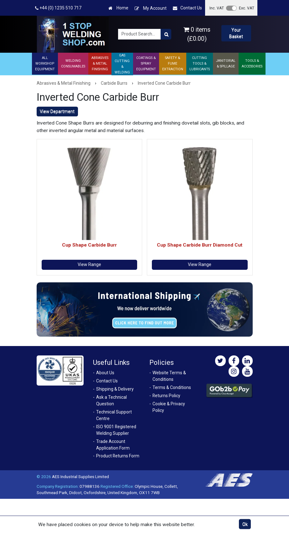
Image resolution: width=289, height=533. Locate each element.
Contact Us (187, 8)
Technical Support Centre (114, 415)
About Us (105, 372)
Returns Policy (166, 395)
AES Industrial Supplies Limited (80, 476)
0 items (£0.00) (196, 34)
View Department (57, 111)
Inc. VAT (216, 8)
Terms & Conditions (171, 387)
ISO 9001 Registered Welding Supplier (116, 430)
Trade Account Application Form (113, 444)
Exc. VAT (246, 8)
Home (118, 8)
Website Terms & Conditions (169, 376)
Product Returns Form (117, 455)
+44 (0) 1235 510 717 (58, 8)
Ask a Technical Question (111, 400)
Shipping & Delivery (115, 389)
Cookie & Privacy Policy (168, 407)
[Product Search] (166, 34)
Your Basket (236, 33)
